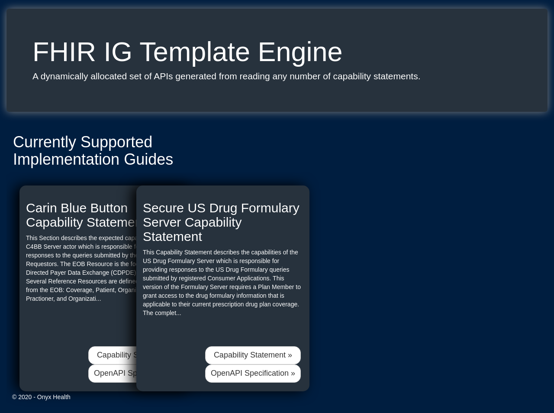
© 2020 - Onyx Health (41, 396)
